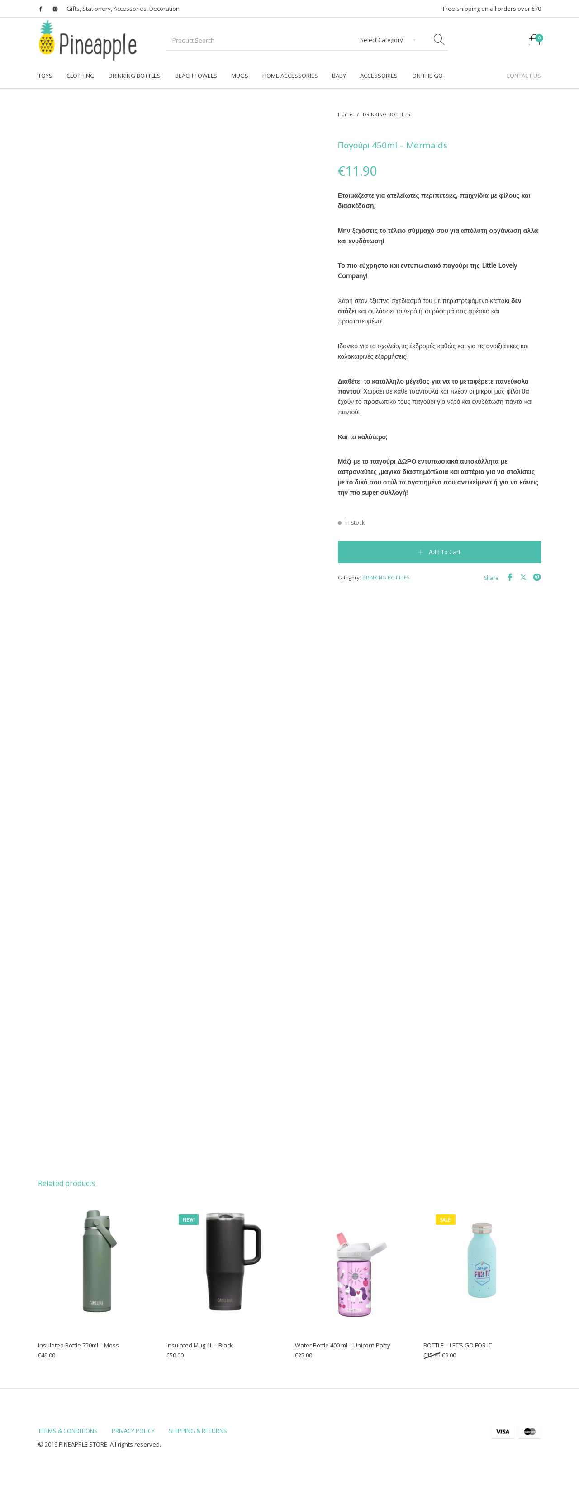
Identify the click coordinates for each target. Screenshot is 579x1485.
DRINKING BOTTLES (386, 114)
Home (345, 114)
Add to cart (444, 552)
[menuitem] (45, 76)
